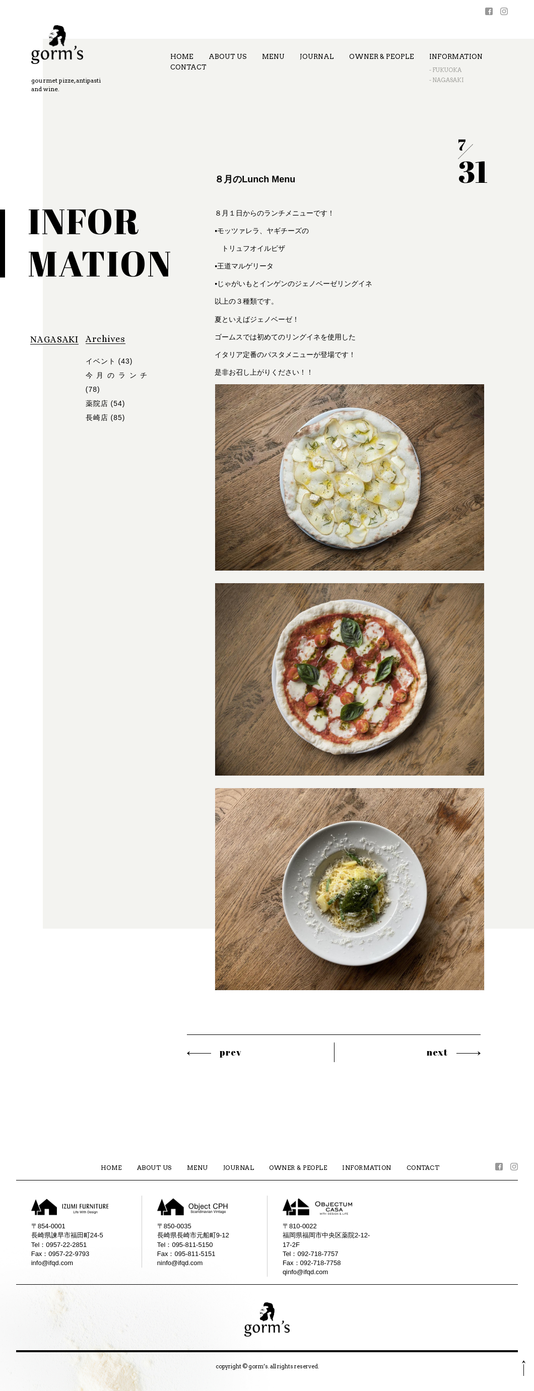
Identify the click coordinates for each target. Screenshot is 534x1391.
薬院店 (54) (105, 403)
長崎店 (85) (105, 417)
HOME (181, 56)
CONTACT (188, 67)
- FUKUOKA (445, 70)
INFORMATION (456, 56)
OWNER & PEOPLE (381, 56)
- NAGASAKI (446, 80)
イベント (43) (109, 361)
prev (231, 1052)
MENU (273, 56)
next (437, 1052)
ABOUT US (228, 56)
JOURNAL (317, 56)
